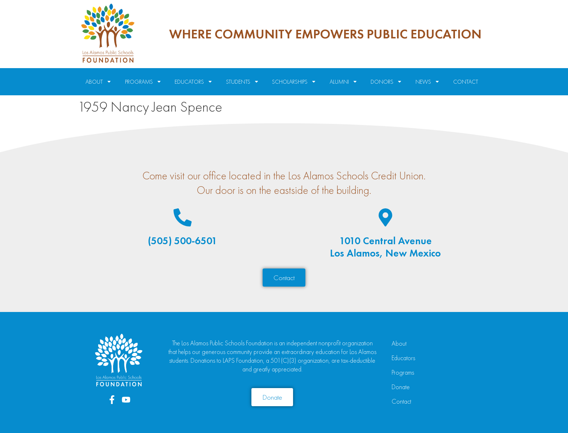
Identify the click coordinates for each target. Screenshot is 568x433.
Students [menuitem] (242, 82)
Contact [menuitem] (465, 82)
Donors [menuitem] (386, 82)
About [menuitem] (98, 82)
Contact (401, 401)
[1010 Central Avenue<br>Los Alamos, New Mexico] (385, 217)
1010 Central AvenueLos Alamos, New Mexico (385, 246)
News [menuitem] (427, 82)
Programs (403, 372)
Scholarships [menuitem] (294, 82)
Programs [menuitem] (143, 82)
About (399, 343)
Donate (401, 387)
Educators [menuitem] (194, 82)
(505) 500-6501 (182, 240)
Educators (403, 358)
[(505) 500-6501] (183, 217)
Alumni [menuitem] (344, 82)
